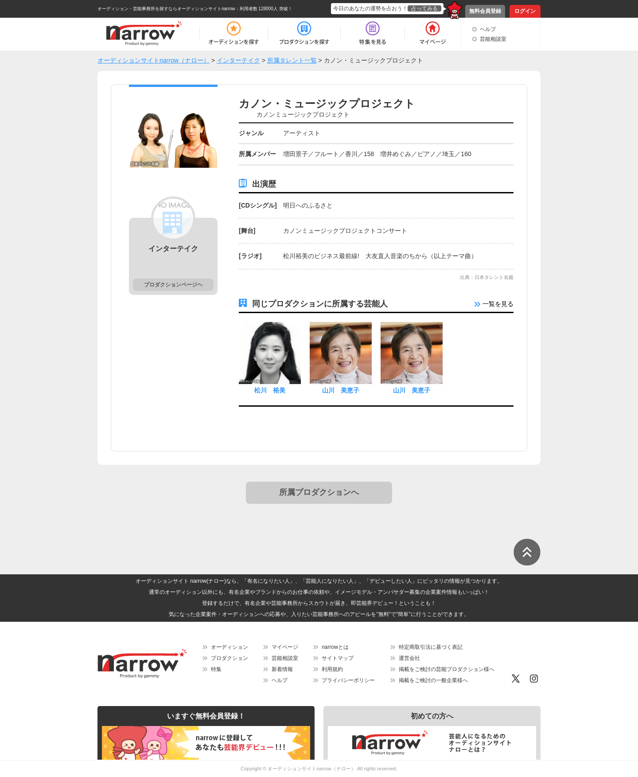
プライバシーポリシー (348, 680)
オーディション (229, 647)
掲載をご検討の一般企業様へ (433, 680)
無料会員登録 (485, 11)
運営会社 (409, 658)
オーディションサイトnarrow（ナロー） (312, 768)
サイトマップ (338, 658)
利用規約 (332, 669)
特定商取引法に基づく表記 (431, 647)
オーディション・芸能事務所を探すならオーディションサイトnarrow (166, 8)
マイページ (285, 647)
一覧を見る (494, 303)
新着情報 (282, 669)
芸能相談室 (493, 39)
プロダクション (229, 658)
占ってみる (424, 8)
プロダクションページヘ (173, 285)
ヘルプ (488, 29)
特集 (216, 669)
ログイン (525, 11)
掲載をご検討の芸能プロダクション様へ (446, 669)
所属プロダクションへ (319, 492)
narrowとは (335, 647)
